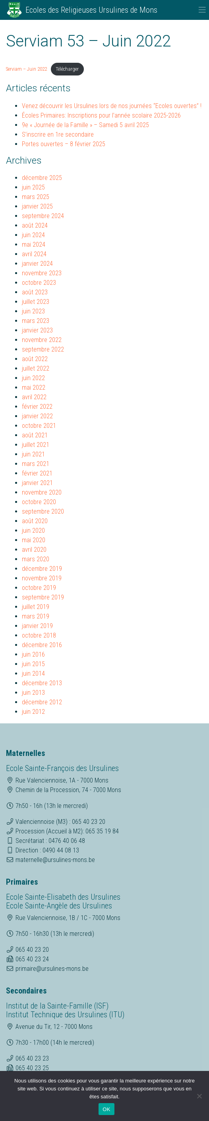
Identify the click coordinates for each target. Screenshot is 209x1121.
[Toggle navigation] (202, 10)
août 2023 (35, 292)
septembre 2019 (43, 597)
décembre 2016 (42, 645)
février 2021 (37, 473)
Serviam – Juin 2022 (26, 69)
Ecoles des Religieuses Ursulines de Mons (91, 10)
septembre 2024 (43, 216)
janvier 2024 (37, 263)
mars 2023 (35, 321)
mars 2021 (35, 464)
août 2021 (35, 435)
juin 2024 (33, 235)
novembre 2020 (42, 492)
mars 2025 (35, 197)
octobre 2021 (39, 425)
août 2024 (35, 225)
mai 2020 (33, 540)
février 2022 (37, 406)
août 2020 (35, 521)
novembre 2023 (42, 273)
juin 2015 (33, 664)
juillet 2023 (35, 301)
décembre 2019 (42, 568)
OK (106, 1109)
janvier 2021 (37, 483)
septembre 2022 (43, 349)
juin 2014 (33, 673)
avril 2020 (34, 549)
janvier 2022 (37, 416)
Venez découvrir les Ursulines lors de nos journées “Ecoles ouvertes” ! (111, 106)
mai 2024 (33, 244)
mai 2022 (33, 387)
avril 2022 (34, 397)
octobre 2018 (39, 635)
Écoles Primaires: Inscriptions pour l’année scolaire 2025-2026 (101, 115)
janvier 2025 (37, 206)
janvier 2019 (37, 626)
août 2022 (35, 359)
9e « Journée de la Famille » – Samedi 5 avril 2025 (85, 125)
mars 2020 (35, 559)
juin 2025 (33, 187)
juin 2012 (33, 711)
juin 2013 (33, 692)
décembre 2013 (42, 683)
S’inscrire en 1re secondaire (58, 134)
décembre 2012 (42, 702)
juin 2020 (33, 530)
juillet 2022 (35, 368)
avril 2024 (34, 254)
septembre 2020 (43, 511)
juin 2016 (33, 654)
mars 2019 (35, 616)
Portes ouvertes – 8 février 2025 (63, 144)
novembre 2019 (42, 578)
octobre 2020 (39, 502)
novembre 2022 (42, 340)
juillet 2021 (35, 444)
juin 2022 (33, 378)
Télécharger (67, 69)
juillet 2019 (35, 607)
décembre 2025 (42, 178)
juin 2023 (33, 311)
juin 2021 (33, 454)
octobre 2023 (39, 282)
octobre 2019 (39, 587)
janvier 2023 (37, 330)
